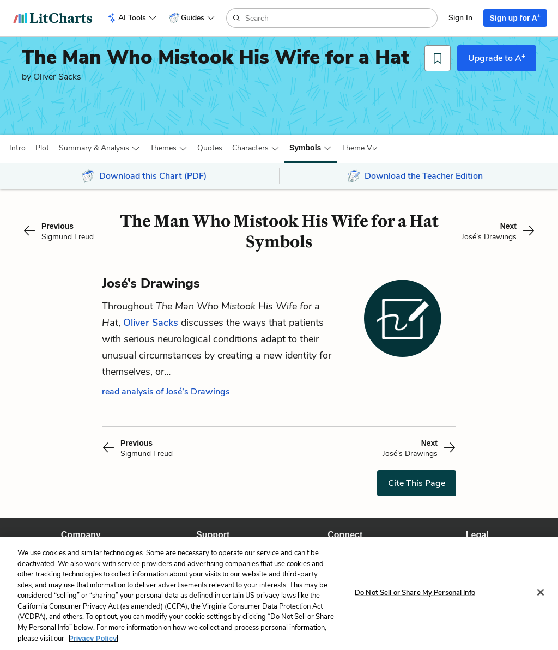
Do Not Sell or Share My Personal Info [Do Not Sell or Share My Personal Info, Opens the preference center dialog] (415, 592)
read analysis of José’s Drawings (166, 392)
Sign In (460, 18)
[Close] (541, 592)
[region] (279, 593)
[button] (17, 148)
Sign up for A (515, 17)
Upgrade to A (496, 57)
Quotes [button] (209, 148)
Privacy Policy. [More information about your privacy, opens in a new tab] (93, 638)
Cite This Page (416, 483)
